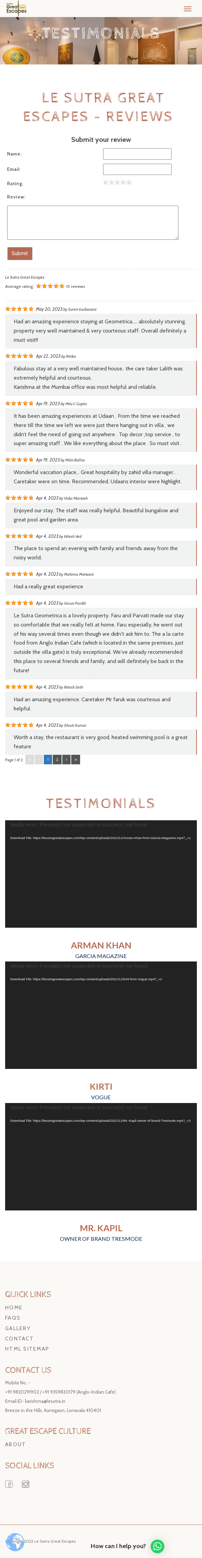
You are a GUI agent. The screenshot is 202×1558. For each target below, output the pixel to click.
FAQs (13, 1317)
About (15, 1444)
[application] (101, 874)
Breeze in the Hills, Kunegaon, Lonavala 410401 (53, 1410)
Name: (14, 154)
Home (14, 1307)
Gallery (18, 1328)
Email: (14, 169)
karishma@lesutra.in (45, 1401)
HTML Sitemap (27, 1349)
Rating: (15, 183)
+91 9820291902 (22, 1392)
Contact (19, 1338)
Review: (16, 197)
